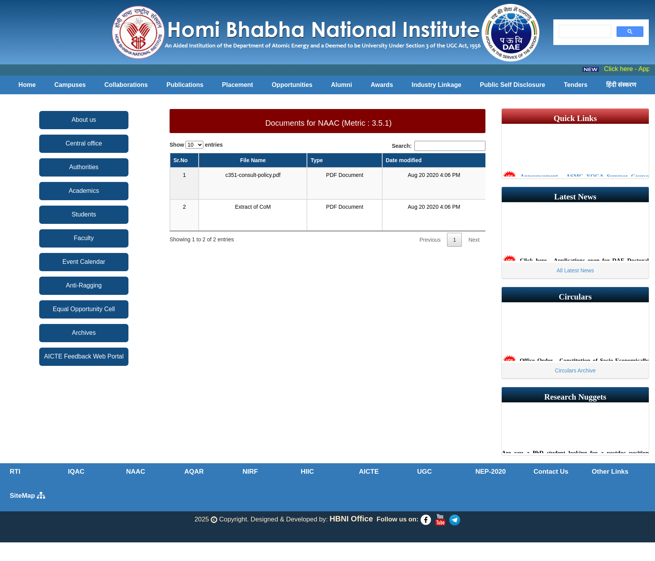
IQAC (76, 471)
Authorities (84, 167)
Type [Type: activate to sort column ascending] (316, 160)
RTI (15, 471)
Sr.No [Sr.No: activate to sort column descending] (180, 160)
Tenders (575, 84)
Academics (84, 190)
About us (83, 119)
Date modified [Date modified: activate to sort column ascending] (404, 160)
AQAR (194, 471)
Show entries (196, 145)
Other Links (610, 471)
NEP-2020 (490, 471)
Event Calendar (83, 261)
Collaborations (126, 84)
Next (474, 240)
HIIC (307, 471)
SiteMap (27, 495)
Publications (184, 84)
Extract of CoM (253, 207)
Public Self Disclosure (512, 84)
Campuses (70, 84)
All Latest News (575, 270)
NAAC (135, 471)
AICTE (369, 471)
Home (27, 84)
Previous (429, 240)
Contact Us (551, 471)
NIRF (250, 471)
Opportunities (292, 84)
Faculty (84, 238)
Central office (84, 143)
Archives (83, 332)
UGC (424, 471)
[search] (584, 31)
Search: (438, 146)
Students (83, 214)
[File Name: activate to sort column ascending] (253, 160)
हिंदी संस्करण (621, 84)
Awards (382, 84)
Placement (237, 84)
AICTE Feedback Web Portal (83, 356)
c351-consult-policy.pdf (253, 175)
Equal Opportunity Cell (84, 309)
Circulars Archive (575, 370)
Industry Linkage (436, 84)
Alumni (341, 84)
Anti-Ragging (84, 285)
